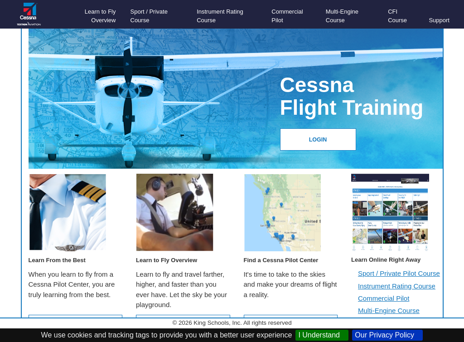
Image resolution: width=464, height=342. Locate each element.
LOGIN (318, 140)
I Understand (322, 335)
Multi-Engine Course (389, 310)
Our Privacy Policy (387, 335)
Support (439, 20)
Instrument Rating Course (396, 286)
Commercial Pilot (383, 298)
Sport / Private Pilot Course (399, 273)
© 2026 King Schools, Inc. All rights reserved (231, 322)
